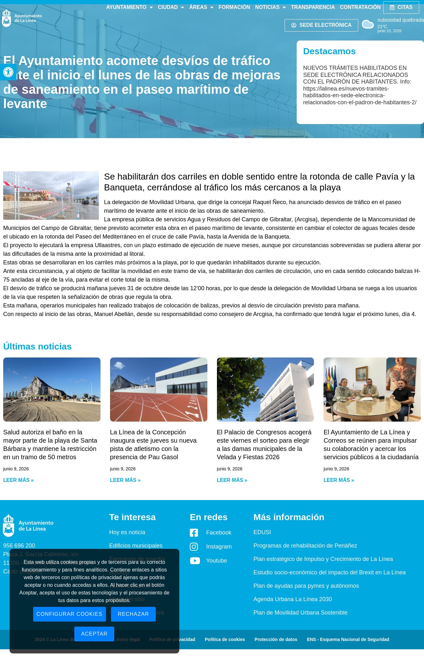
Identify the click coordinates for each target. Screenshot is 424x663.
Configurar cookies (70, 614)
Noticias (270, 7)
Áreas (201, 7)
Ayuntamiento (129, 7)
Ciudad (171, 7)
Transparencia (313, 7)
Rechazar (133, 614)
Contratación (360, 7)
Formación (234, 7)
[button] (8, 72)
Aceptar (94, 634)
